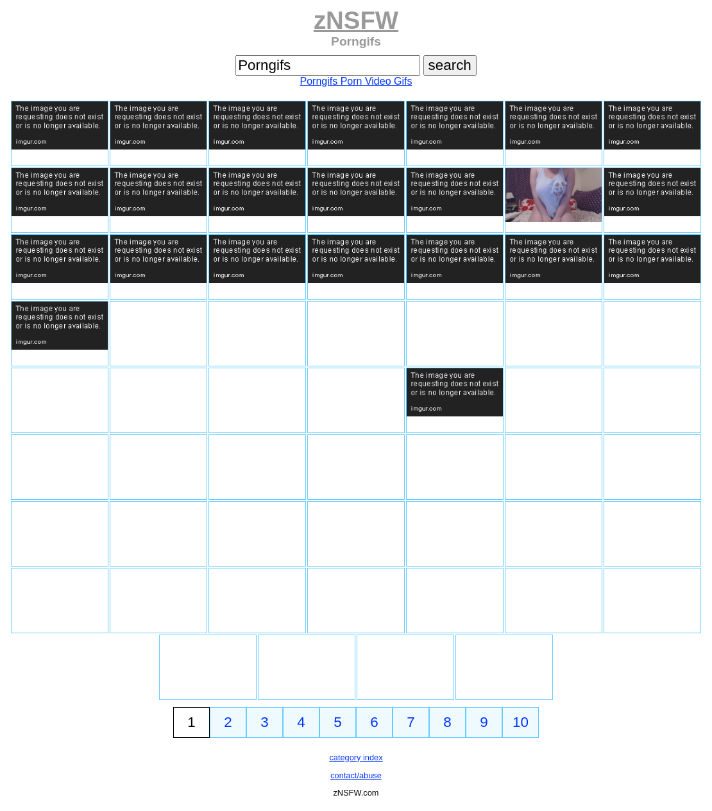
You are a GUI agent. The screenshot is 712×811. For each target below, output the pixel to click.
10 (521, 722)
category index (355, 757)
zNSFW (356, 20)
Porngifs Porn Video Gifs (356, 81)
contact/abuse (356, 775)
